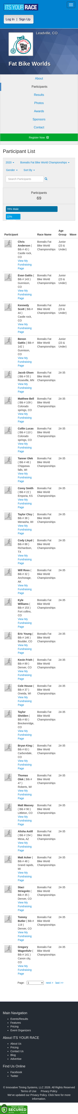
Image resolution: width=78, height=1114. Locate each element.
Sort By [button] (29, 170)
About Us (15, 1043)
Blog (13, 1055)
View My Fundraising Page (25, 264)
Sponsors (39, 119)
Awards (39, 111)
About (39, 78)
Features (15, 1022)
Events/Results (19, 1018)
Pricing (14, 1026)
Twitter (14, 1075)
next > (49, 982)
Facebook (16, 1072)
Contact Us (16, 1051)
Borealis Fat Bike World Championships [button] (44, 162)
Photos (39, 103)
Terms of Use (28, 1091)
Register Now (39, 137)
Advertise (15, 1058)
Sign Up (24, 19)
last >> (59, 982)
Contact (39, 127)
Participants (40, 86)
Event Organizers (20, 1030)
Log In (10, 19)
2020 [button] (10, 162)
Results (39, 94)
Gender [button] (12, 170)
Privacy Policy (49, 1091)
